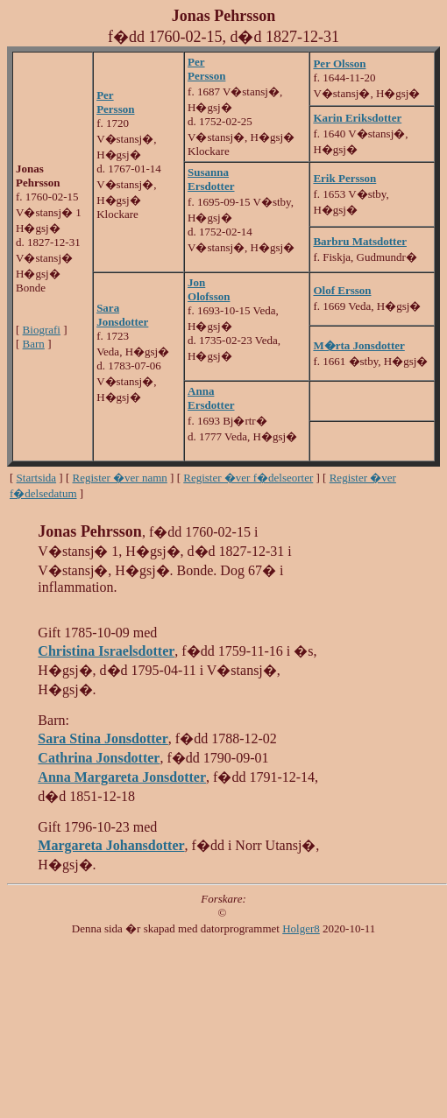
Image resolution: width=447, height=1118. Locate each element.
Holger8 (301, 928)
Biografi (41, 329)
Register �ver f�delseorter (248, 477)
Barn (34, 343)
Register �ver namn (120, 477)
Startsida (37, 477)
